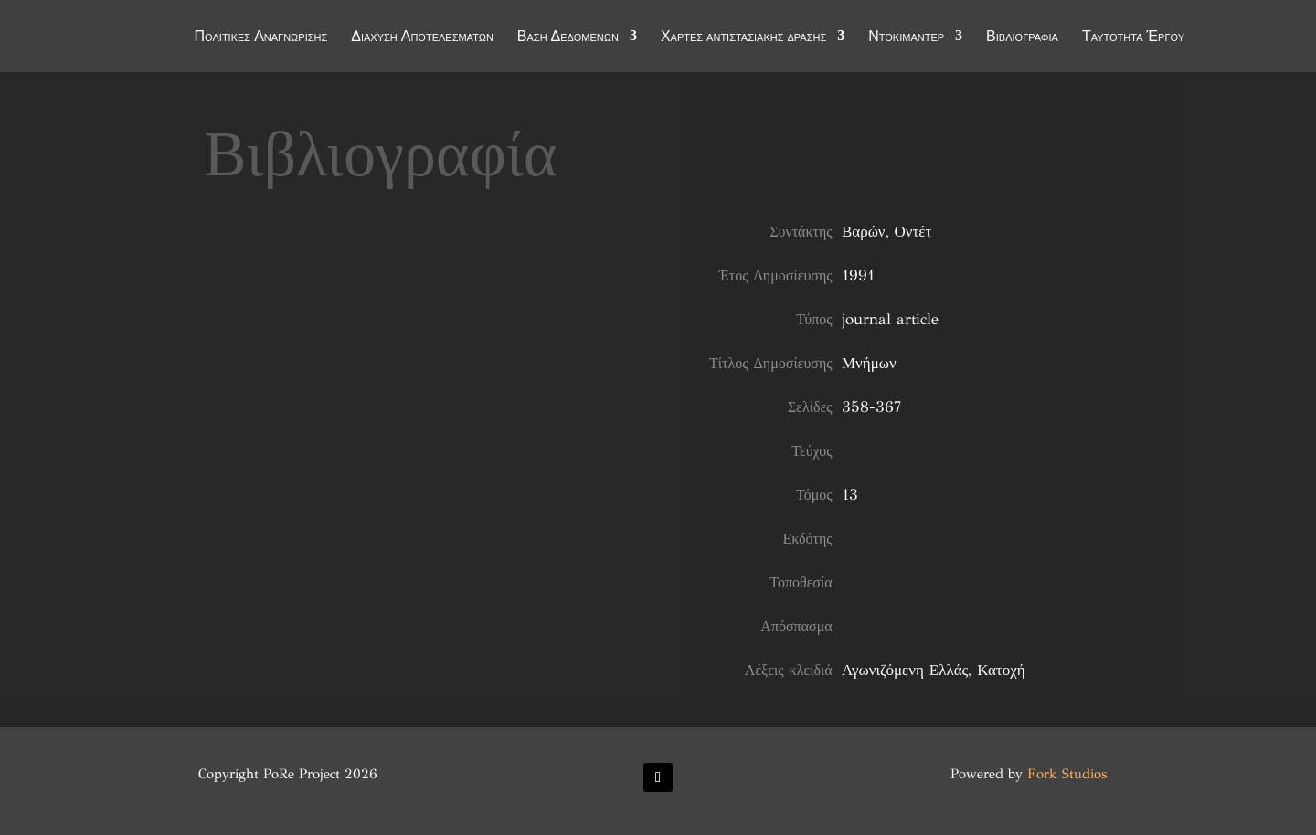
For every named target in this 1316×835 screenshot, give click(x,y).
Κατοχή (1000, 670)
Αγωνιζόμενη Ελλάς (905, 670)
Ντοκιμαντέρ (906, 38)
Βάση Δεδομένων (568, 38)
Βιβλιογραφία (1022, 38)
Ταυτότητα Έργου (1133, 38)
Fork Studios (1067, 774)
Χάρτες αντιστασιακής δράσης (743, 38)
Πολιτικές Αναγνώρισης (261, 38)
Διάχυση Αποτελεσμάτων (422, 38)
